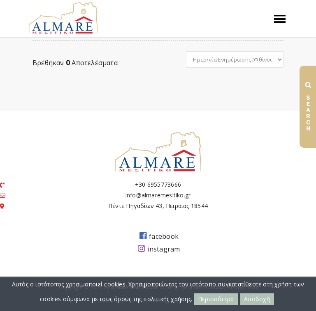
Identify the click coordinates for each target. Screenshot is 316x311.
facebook (159, 236)
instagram (159, 248)
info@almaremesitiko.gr (158, 195)
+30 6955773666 (158, 184)
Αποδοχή (257, 299)
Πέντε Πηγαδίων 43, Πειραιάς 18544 (158, 206)
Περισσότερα (216, 299)
